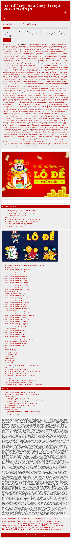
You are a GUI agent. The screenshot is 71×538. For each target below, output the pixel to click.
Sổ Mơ (6, 347)
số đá (22, 111)
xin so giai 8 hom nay (61, 143)
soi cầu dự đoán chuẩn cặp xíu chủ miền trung (18, 325)
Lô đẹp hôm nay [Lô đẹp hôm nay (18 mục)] (52, 521)
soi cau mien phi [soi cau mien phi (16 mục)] (19, 525)
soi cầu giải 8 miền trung (58, 122)
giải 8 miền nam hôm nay (58, 83)
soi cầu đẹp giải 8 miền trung (16, 117)
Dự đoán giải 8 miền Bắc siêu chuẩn (19, 67)
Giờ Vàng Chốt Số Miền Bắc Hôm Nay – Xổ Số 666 (19, 223)
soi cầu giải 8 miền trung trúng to (49, 124)
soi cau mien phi (36, 129)
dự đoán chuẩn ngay (30, 64)
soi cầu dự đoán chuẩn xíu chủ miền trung (17, 312)
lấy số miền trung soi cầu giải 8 (11, 108)
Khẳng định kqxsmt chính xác (13, 104)
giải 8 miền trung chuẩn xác (32, 88)
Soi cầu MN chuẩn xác (11, 328)
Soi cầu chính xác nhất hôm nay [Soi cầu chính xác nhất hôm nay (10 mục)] (21, 527)
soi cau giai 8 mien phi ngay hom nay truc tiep (20, 122)
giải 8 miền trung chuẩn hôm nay (16, 88)
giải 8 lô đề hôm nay (10, 83)
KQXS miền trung (45, 104)
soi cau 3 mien (59, 111)
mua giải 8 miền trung (46, 108)
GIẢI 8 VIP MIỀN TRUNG (50, 95)
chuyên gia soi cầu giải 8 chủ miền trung (56, 60)
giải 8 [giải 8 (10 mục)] (44, 521)
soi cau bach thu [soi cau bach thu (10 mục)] (24, 523)
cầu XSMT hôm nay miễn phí (37, 55)
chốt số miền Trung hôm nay (42, 58)
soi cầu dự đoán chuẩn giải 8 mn (14, 334)
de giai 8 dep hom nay (60, 62)
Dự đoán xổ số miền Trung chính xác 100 (37, 76)
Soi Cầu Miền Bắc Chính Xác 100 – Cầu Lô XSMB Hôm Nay (21, 225)
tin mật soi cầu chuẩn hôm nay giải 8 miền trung (23, 141)
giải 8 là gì (41, 81)
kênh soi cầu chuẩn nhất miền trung (52, 101)
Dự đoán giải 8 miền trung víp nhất (24, 69)
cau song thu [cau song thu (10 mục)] (54, 518)
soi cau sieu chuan (42, 132)
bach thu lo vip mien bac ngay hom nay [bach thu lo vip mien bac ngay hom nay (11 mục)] (20, 518)
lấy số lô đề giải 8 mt (62, 106)
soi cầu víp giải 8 (12, 134)
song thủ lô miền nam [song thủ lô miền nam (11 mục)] (59, 529)
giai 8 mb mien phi (37, 83)
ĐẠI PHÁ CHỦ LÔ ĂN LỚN (46, 62)
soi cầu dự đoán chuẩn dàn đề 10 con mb (17, 302)
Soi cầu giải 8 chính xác (9, 118)
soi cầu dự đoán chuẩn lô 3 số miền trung (17, 319)
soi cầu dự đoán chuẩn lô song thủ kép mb (17, 284)
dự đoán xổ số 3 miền (42, 72)
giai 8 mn (21, 94)
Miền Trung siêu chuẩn (33, 108)
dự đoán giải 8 (58, 64)
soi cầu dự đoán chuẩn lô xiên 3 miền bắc (17, 287)
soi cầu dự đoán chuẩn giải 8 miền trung (19, 24)
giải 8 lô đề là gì (21, 83)
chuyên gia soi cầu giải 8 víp (30, 62)
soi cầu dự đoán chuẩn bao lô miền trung (16, 327)
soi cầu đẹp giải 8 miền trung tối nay (35, 117)
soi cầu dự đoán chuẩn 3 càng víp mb (16, 295)
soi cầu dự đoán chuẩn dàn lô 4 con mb (16, 274)
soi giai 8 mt (21, 138)
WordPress (35, 535)
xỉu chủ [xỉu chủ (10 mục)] (21, 530)
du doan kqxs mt (10, 72)
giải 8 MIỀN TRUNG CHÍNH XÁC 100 (30, 86)
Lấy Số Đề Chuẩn (9, 356)
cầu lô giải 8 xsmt (22, 53)
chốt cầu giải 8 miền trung (53, 55)
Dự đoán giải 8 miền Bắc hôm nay (41, 65)
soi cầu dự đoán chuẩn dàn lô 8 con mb (16, 278)
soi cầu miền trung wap (23, 132)
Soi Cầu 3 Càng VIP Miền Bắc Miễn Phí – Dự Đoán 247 (20, 214)
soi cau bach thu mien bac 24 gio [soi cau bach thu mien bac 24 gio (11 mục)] (35, 523)
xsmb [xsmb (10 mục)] (10, 530)
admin (12, 28)
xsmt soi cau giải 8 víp (13, 147)
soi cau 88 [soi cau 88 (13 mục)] (18, 523)
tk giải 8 (39, 141)
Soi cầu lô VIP (27, 129)
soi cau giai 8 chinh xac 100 (23, 118)
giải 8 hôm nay (23, 81)
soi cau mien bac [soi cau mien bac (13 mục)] (7, 525)
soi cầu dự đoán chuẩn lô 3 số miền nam (16, 338)
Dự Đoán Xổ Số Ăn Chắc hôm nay (58, 72)
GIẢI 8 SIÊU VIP (31, 95)
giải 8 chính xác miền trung (50, 79)
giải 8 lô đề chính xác (50, 81)
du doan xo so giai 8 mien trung (40, 74)
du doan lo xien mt (21, 72)
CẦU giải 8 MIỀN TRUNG (25, 51)
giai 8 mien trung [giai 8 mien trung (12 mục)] (38, 521)
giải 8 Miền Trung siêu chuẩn (10, 90)
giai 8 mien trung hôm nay (60, 88)
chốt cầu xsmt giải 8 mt (17, 56)
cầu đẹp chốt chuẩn (38, 49)
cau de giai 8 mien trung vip (25, 49)
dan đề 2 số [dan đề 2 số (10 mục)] (64, 518)
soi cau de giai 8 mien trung (46, 115)
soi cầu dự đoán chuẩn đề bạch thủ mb (16, 304)
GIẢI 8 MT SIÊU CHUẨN (9, 95)
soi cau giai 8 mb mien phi (28, 120)
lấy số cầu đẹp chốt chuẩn (10, 106)
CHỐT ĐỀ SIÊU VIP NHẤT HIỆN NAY (33, 56)
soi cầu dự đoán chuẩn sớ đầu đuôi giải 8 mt (17, 317)
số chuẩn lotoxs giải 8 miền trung (53, 109)
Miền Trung (23, 108)
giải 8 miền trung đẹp (47, 88)
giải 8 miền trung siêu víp (45, 90)
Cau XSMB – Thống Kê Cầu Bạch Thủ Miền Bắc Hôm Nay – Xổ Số (23, 384)
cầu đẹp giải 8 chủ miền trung (53, 49)
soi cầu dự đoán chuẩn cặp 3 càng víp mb (17, 271)
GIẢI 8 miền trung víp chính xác (31, 92)
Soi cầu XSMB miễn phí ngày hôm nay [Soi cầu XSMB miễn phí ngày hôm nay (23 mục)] (22, 529)
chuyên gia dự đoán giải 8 (37, 60)
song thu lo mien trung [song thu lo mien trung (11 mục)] (48, 529)
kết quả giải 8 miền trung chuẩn (43, 102)
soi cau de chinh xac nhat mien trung (28, 115)
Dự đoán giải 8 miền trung (36, 67)
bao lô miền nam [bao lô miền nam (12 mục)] (39, 518)
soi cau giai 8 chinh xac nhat (39, 118)
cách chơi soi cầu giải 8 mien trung (44, 46)
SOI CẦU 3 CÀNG (10, 217)
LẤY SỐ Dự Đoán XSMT (24, 106)
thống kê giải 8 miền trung (47, 139)
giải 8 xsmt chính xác (58, 97)
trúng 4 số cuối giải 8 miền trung (28, 143)
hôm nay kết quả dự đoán (10, 101)
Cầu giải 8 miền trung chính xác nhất (43, 51)
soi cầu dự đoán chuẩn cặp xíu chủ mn (16, 345)
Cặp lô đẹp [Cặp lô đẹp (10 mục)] (59, 518)
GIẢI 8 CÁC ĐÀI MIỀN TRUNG (20, 79)
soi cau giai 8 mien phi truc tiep (41, 122)
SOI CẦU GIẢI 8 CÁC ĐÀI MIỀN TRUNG (56, 117)
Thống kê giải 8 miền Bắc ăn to (31, 139)
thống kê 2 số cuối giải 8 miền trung (12, 139)
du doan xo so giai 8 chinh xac (22, 74)
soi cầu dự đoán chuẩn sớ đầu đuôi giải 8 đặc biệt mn (20, 340)
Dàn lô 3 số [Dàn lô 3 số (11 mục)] (20, 519)
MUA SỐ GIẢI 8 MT (58, 108)
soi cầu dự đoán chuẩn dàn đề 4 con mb (16, 297)
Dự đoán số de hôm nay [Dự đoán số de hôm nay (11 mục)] (52, 519)
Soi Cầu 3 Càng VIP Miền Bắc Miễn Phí (15, 215)
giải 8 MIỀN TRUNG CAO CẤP (59, 85)
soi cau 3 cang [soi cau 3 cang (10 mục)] (62, 521)
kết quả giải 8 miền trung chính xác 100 (23, 102)
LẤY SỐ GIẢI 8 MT (51, 106)
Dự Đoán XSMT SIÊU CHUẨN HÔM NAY (50, 78)
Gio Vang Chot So (10, 364)
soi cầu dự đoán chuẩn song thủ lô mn (16, 343)
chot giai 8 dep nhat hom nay (52, 56)
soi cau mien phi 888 (47, 129)
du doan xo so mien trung (18, 76)
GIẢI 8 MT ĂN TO (39, 94)
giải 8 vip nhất (61, 95)
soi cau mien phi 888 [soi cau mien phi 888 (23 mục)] (37, 525)
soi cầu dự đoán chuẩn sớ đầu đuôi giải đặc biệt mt (19, 315)
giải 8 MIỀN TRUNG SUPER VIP (13, 92)
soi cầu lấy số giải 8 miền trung (38, 127)
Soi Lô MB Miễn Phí (10, 362)
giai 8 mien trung (13, 85)
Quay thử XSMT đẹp (13, 109)
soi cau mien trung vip (11, 132)
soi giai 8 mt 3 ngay (31, 138)
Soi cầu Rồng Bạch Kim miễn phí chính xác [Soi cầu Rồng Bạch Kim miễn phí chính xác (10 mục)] (35, 527)
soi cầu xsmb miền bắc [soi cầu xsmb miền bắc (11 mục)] (49, 527)
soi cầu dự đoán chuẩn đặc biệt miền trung (17, 323)
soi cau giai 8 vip (24, 127)
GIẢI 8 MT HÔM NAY (60, 94)
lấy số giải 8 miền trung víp (38, 106)
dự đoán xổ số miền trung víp (57, 76)
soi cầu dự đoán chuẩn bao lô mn (14, 330)
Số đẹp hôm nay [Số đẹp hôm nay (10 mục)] (5, 530)
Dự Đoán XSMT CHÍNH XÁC (31, 78)
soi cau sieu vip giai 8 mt (54, 132)
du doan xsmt (19, 78)
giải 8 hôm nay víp (33, 81)
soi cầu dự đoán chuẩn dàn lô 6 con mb (16, 276)
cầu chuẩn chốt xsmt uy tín (10, 49)
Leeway (43, 535)
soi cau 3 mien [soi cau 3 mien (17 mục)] (8, 523)
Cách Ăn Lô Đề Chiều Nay (12, 351)
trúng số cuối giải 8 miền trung (46, 143)
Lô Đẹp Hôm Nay (9, 358)
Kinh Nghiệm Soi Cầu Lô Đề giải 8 (31, 104)
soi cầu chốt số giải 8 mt (11, 115)
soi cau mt (34, 132)
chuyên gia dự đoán (56, 58)
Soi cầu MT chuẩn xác (14, 44)
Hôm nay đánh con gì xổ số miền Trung (40, 99)
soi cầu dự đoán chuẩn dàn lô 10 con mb (16, 280)
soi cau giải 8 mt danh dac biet (24, 125)
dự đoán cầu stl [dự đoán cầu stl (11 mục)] (43, 519)
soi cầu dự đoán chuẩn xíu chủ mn (15, 332)
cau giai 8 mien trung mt (60, 51)
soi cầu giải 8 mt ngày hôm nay (41, 125)
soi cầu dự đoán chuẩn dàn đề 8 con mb (16, 301)
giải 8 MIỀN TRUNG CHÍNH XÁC (11, 86)
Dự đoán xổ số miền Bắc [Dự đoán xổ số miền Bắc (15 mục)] (24, 521)
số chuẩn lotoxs (39, 109)
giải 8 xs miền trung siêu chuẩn (43, 97)
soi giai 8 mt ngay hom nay (44, 138)
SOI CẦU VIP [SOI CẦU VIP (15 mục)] (59, 525)
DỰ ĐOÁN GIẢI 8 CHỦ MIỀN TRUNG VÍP (21, 65)
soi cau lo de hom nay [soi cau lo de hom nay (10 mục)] (48, 523)
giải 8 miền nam (46, 83)
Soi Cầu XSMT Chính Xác (35, 136)
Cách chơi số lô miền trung (27, 46)
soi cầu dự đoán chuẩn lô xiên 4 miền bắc (17, 289)
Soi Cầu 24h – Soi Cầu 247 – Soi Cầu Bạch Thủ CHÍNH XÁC (21, 221)
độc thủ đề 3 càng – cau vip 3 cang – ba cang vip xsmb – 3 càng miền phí (32, 7)
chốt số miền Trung (28, 58)
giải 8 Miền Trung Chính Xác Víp (49, 86)
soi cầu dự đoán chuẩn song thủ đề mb (16, 273)
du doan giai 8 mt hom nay (52, 69)
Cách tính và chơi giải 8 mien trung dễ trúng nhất (37, 48)
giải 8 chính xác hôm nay (36, 79)
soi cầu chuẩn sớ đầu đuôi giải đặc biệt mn (17, 341)
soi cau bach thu (18, 113)
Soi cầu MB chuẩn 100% (11, 291)
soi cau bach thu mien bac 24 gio (32, 113)
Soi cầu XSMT (24, 136)
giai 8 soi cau (39, 95)
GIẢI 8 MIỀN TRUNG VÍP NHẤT (49, 92)
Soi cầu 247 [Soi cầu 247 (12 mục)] (11, 527)
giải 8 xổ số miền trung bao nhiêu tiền (23, 97)
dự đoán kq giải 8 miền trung (45, 71)
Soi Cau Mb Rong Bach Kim (12, 379)
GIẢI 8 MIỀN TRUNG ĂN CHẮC (27, 85)
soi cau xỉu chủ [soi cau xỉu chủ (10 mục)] (51, 525)
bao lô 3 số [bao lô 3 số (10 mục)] (32, 518)
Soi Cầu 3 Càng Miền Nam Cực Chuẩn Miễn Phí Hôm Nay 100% (23, 219)
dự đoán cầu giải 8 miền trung (16, 64)
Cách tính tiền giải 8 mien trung (14, 48)
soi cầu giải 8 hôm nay (14, 120)
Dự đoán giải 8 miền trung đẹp (52, 67)
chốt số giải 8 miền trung (16, 58)
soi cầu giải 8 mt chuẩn (9, 125)
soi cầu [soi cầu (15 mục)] (4, 527)
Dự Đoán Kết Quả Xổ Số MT (29, 71)
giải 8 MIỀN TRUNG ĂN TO (43, 85)
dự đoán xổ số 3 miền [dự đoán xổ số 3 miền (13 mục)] (8, 521)
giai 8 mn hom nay (29, 94)
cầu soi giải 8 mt (45, 53)
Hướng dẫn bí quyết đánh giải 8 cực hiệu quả (29, 101)
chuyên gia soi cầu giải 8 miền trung (12, 62)
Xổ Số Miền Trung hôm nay (20, 145)
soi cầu (45, 111)
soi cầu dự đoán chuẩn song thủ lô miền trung (18, 227)
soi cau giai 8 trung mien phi (11, 127)
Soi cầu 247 (51, 111)
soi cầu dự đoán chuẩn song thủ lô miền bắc (17, 308)
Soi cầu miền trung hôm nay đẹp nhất (44, 131)
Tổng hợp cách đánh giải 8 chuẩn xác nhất (53, 141)
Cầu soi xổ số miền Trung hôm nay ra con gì (17, 55)
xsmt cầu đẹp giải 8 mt (46, 145)
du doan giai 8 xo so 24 (14, 71)
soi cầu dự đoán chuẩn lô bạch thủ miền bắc (17, 269)
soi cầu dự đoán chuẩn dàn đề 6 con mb (16, 299)
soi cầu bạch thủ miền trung (49, 113)
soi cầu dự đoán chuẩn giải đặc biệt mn (16, 336)
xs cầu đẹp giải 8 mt (33, 145)
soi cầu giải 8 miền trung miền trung (29, 124)
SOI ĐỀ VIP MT (14, 138)
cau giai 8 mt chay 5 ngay (10, 53)
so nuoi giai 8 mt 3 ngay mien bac (33, 111)
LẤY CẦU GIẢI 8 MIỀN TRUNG (59, 104)
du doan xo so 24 (31, 72)
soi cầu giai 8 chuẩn (53, 118)
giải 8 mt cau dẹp (49, 94)
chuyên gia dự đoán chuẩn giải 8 (20, 60)
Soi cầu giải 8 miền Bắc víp (43, 120)
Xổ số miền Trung (7, 145)
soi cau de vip (58, 115)
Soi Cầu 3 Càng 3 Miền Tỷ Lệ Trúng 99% (16, 212)
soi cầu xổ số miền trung (13, 136)
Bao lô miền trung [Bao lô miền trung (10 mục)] (47, 518)
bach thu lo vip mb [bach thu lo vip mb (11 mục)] (6, 518)
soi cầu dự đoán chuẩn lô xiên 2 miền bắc (17, 286)
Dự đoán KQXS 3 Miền (11, 354)
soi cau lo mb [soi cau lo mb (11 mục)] (55, 523)
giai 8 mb (28, 83)
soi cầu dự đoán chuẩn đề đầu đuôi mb (16, 306)
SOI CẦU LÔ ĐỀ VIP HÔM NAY (55, 127)
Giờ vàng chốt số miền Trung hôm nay (19, 99)
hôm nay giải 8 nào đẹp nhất (59, 99)
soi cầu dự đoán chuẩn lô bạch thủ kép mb (17, 282)
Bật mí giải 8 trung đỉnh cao (31, 44)
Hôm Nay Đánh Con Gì (11, 353)
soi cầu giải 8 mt (62, 124)
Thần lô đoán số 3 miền (58, 138)
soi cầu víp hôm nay (23, 134)
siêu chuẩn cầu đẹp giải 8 (27, 109)
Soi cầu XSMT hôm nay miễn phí (51, 136)
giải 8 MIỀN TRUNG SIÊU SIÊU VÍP (28, 90)
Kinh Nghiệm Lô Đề (10, 349)
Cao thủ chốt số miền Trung (58, 48)
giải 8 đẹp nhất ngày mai (12, 81)
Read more (7, 40)
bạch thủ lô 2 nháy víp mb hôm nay (15, 293)
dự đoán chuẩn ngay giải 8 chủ (45, 64)
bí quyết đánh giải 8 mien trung (48, 44)
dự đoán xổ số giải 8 (8, 74)
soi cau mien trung (58, 129)
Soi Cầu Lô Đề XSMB (10, 360)
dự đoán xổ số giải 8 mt (55, 74)
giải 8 (63, 78)
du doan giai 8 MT (40, 69)
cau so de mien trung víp (34, 53)
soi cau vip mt (48, 134)
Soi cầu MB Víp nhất (10, 267)
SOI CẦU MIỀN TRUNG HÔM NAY (24, 131)
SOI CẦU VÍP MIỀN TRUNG (36, 134)
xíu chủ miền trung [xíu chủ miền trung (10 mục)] (15, 530)
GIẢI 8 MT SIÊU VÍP (21, 95)
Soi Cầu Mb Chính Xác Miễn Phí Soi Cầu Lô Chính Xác (20, 210)
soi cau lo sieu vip (18, 129)
